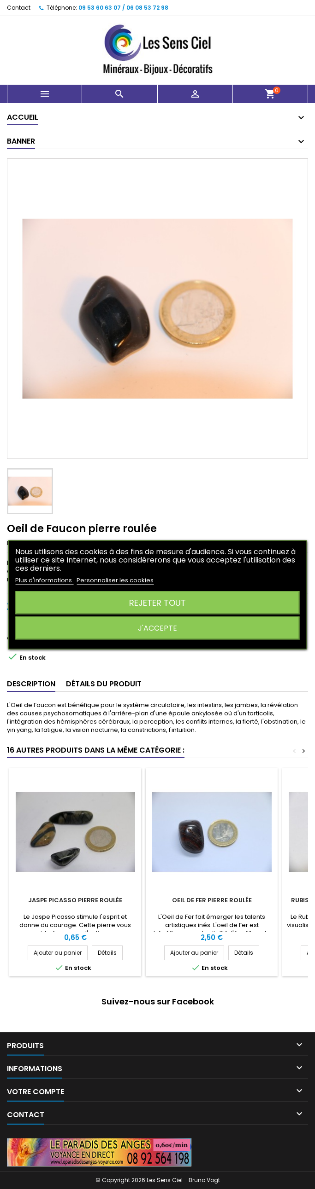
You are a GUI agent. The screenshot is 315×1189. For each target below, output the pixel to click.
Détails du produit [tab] (104, 684)
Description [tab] (31, 684)
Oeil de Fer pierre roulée (212, 900)
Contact (18, 8)
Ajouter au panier (58, 953)
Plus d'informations (44, 579)
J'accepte (157, 627)
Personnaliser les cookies (115, 579)
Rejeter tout (157, 602)
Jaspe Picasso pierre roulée (75, 900)
